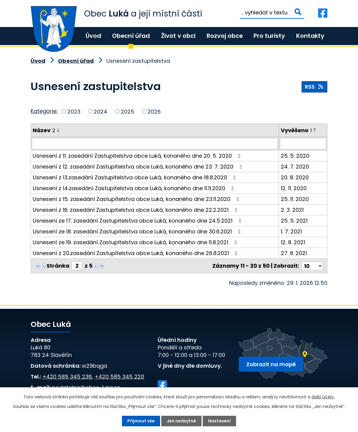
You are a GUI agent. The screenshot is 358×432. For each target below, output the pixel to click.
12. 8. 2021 (293, 242)
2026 (154, 111)
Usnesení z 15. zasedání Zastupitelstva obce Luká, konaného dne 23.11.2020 (137, 199)
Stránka (58, 265)
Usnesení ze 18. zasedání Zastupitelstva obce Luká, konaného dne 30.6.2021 (138, 231)
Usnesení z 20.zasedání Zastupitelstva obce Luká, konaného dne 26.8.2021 (136, 253)
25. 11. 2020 (295, 199)
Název (44, 130)
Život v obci (178, 36)
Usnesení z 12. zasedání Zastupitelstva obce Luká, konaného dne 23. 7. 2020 (138, 166)
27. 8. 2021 (294, 253)
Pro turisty (269, 36)
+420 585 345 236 (67, 376)
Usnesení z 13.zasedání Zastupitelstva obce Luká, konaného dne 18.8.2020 (135, 177)
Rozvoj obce (225, 36)
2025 (127, 111)
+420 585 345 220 (119, 376)
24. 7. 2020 (295, 166)
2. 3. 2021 (292, 210)
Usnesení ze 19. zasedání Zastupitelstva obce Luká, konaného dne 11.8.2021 (136, 242)
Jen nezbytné (181, 421)
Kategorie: (44, 111)
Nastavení (219, 421)
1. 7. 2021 (291, 231)
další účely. (323, 397)
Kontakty (310, 36)
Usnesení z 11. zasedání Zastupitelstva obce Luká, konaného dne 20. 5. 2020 (138, 156)
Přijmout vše (141, 421)
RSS (314, 86)
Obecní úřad (131, 36)
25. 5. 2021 (294, 220)
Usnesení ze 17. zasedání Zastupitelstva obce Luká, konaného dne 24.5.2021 (138, 220)
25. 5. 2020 (295, 156)
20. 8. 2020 (295, 177)
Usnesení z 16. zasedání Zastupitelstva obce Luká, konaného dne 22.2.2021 (136, 210)
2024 (100, 111)
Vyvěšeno (296, 130)
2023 (73, 111)
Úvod (93, 36)
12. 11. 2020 (294, 188)
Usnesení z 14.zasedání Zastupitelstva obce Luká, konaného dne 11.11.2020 (134, 188)
